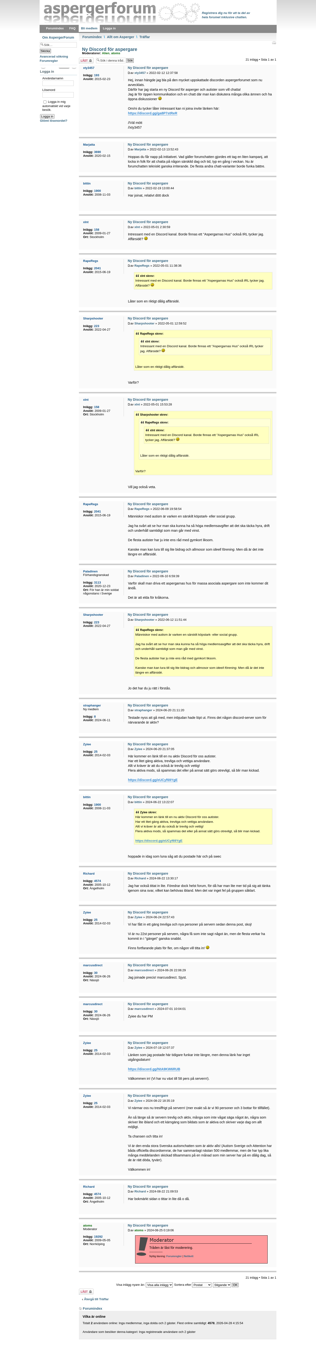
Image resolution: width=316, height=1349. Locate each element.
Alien (106, 53)
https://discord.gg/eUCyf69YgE (153, 780)
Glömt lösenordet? (54, 120)
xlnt (137, 227)
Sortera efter (193, 1284)
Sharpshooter (144, 323)
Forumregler (174, 1256)
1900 (97, 191)
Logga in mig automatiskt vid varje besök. (56, 106)
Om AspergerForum (58, 37)
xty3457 (140, 73)
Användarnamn (52, 78)
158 (96, 229)
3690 (97, 152)
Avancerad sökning (54, 56)
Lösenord (48, 90)
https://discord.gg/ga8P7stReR (152, 113)
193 (96, 75)
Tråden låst (86, 60)
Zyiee (138, 749)
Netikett (188, 1256)
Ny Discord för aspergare (109, 49)
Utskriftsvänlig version (273, 42)
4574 (97, 881)
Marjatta (140, 149)
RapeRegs (142, 265)
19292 (98, 1236)
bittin (138, 188)
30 (95, 973)
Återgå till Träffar (96, 1299)
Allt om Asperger (120, 37)
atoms (115, 53)
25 (95, 751)
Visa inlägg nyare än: (144, 1284)
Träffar (144, 37)
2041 (97, 268)
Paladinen (141, 576)
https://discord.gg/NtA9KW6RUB (154, 1069)
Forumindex (92, 37)
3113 (97, 582)
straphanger (143, 710)
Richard (140, 878)
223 (96, 326)
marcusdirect (144, 970)
